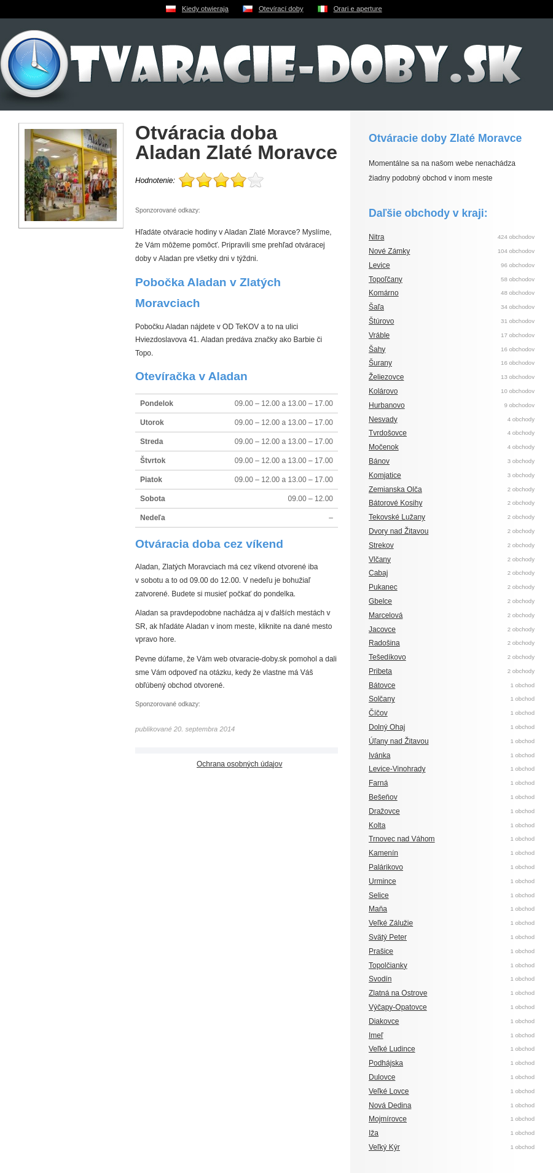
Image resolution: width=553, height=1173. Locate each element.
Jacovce (382, 629)
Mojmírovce (388, 1119)
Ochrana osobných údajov (239, 764)
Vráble (379, 335)
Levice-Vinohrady (397, 769)
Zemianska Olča (395, 489)
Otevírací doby (281, 8)
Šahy (377, 349)
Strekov (381, 545)
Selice (379, 895)
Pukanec (383, 587)
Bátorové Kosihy (395, 503)
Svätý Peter (388, 937)
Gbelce (380, 601)
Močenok (384, 447)
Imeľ (376, 1035)
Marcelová (385, 615)
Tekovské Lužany (397, 517)
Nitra (376, 237)
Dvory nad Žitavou (398, 531)
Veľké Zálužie (391, 923)
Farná (378, 783)
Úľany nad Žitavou (399, 741)
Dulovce (382, 1077)
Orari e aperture (358, 8)
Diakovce (384, 1021)
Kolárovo (383, 391)
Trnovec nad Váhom (402, 839)
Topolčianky (388, 965)
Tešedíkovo (387, 657)
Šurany (380, 363)
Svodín (380, 979)
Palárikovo (386, 867)
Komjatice (385, 475)
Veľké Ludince (392, 1049)
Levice (379, 265)
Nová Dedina (390, 1105)
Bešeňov (383, 797)
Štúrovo (381, 321)
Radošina (384, 643)
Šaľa (376, 307)
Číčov (378, 713)
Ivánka (379, 755)
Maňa (378, 909)
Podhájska (386, 1063)
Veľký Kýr (384, 1147)
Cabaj (378, 573)
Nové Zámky (389, 251)
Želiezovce (386, 377)
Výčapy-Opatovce (398, 1007)
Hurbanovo (387, 405)
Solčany (382, 699)
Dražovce (384, 811)
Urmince (382, 881)
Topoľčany (385, 279)
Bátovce (382, 685)
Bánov (379, 461)
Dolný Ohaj (387, 727)
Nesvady (383, 419)
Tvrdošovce (388, 433)
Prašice (381, 951)
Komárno (384, 293)
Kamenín (383, 853)
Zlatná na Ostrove (398, 993)
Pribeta (380, 671)
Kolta (377, 825)
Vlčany (380, 559)
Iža (373, 1133)
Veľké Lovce (389, 1091)
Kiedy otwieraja (205, 8)
